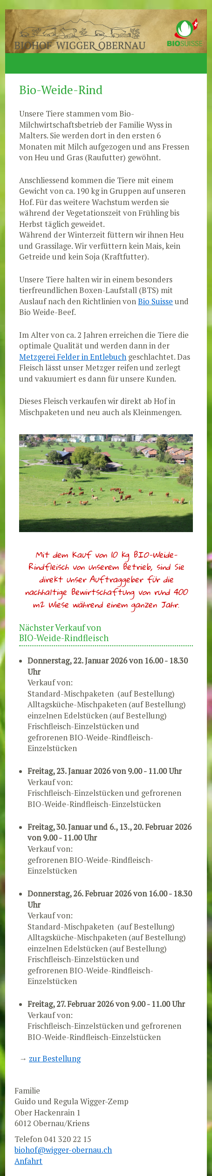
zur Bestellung (55, 1058)
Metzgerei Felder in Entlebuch (72, 357)
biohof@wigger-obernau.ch (63, 1150)
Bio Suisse (155, 301)
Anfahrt (28, 1161)
